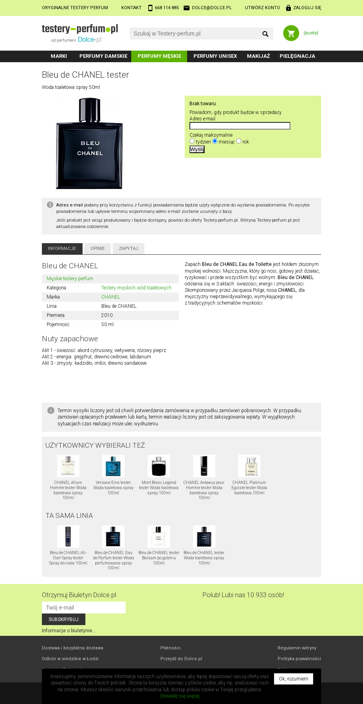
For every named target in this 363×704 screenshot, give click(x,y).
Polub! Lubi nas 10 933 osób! (243, 595)
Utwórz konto (262, 7)
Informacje (62, 248)
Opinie (98, 248)
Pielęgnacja (297, 56)
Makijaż (258, 56)
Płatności (170, 648)
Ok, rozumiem (293, 679)
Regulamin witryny (297, 648)
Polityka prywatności (299, 658)
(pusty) (311, 32)
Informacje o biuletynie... (69, 630)
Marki (59, 56)
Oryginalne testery (75, 7)
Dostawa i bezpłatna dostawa (72, 648)
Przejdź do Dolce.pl (181, 658)
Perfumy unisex (215, 56)
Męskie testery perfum (70, 278)
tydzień (203, 142)
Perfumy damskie (103, 56)
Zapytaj (128, 248)
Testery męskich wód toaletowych (136, 288)
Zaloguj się (307, 7)
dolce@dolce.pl (212, 7)
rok (246, 142)
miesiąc (227, 142)
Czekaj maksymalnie (211, 135)
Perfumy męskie (159, 56)
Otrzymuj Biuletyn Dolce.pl (79, 595)
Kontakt (131, 7)
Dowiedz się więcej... (181, 696)
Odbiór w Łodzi (70, 658)
